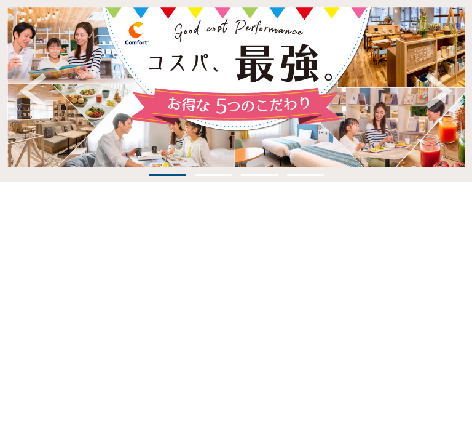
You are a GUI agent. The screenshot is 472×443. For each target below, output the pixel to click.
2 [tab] (213, 175)
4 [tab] (305, 175)
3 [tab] (259, 175)
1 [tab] (167, 175)
